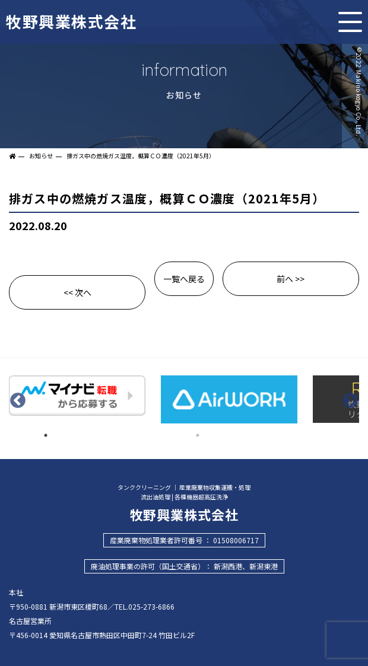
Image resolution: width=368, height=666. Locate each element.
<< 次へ (77, 292)
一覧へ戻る (184, 279)
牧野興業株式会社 (71, 20)
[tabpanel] (77, 397)
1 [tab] (46, 435)
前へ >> (290, 279)
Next (350, 401)
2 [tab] (198, 435)
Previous (18, 401)
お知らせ (41, 155)
